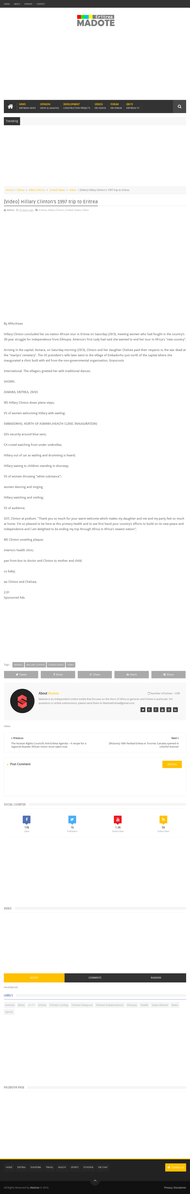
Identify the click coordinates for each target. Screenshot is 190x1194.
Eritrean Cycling (59, 1005)
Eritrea (21, 190)
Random (156, 977)
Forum (116, 106)
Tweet (21, 674)
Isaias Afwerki (160, 1005)
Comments (95, 977)
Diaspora (35, 1167)
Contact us (175, 1167)
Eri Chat (103, 1167)
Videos (100, 106)
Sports (9, 1011)
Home (7, 4)
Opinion (49, 106)
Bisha (21, 1005)
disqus (172, 764)
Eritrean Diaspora (82, 1005)
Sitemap (28, 4)
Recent (34, 977)
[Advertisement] (95, 65)
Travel (49, 1167)
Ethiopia (132, 1005)
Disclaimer (180, 1187)
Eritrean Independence (109, 1005)
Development (76, 106)
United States (57, 190)
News (27, 106)
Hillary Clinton (37, 190)
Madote (35, 1187)
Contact (41, 4)
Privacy (168, 1187)
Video (72, 190)
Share (58, 674)
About (17, 4)
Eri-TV (132, 106)
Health (144, 1005)
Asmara (9, 1005)
